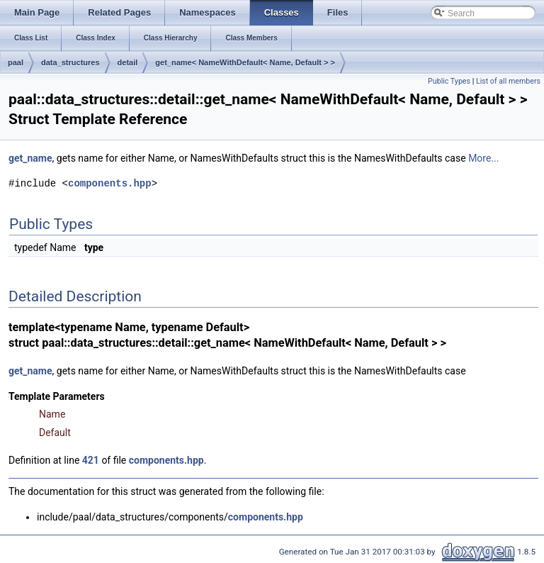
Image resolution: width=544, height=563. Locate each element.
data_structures (70, 62)
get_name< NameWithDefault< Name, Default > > (245, 62)
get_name (30, 158)
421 (90, 460)
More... (483, 158)
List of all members (508, 81)
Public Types (449, 81)
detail (128, 62)
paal (15, 62)
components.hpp (110, 183)
